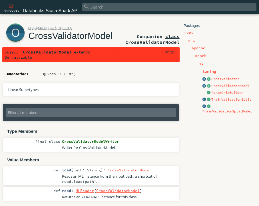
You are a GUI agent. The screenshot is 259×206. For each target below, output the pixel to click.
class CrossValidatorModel (152, 39)
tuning (68, 27)
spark (52, 27)
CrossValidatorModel (230, 86)
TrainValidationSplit (231, 100)
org (31, 27)
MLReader (85, 190)
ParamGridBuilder (227, 93)
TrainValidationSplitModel (227, 111)
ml (60, 27)
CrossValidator (225, 79)
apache (41, 27)
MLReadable (103, 52)
